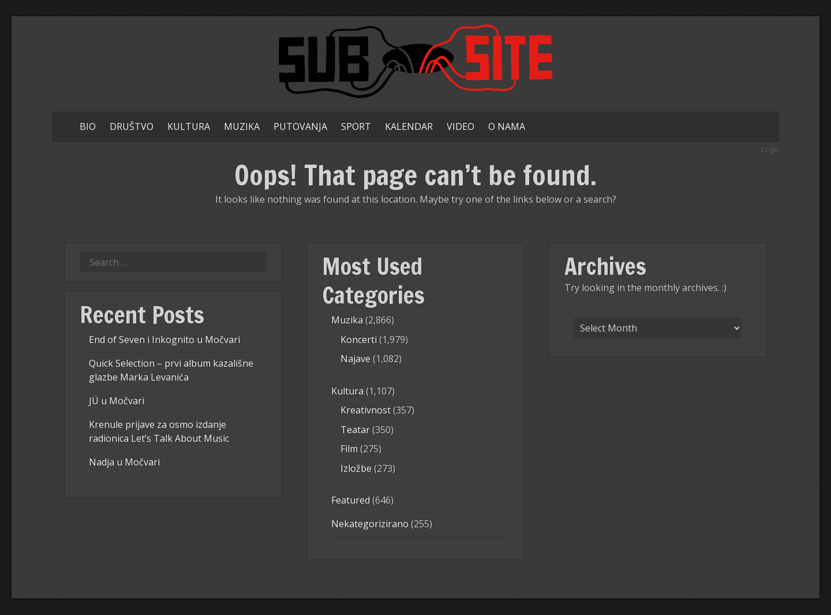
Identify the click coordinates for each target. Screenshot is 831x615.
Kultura (347, 391)
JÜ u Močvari (116, 400)
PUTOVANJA (300, 126)
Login (770, 149)
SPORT (356, 126)
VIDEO (460, 126)
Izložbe (356, 468)
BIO (88, 126)
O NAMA (506, 126)
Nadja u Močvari (124, 462)
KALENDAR (409, 126)
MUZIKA (242, 126)
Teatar (355, 429)
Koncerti (358, 339)
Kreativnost (365, 410)
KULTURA (188, 126)
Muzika (347, 320)
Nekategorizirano (370, 523)
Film (349, 448)
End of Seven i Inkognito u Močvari (164, 339)
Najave (355, 358)
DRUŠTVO (132, 126)
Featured (350, 500)
